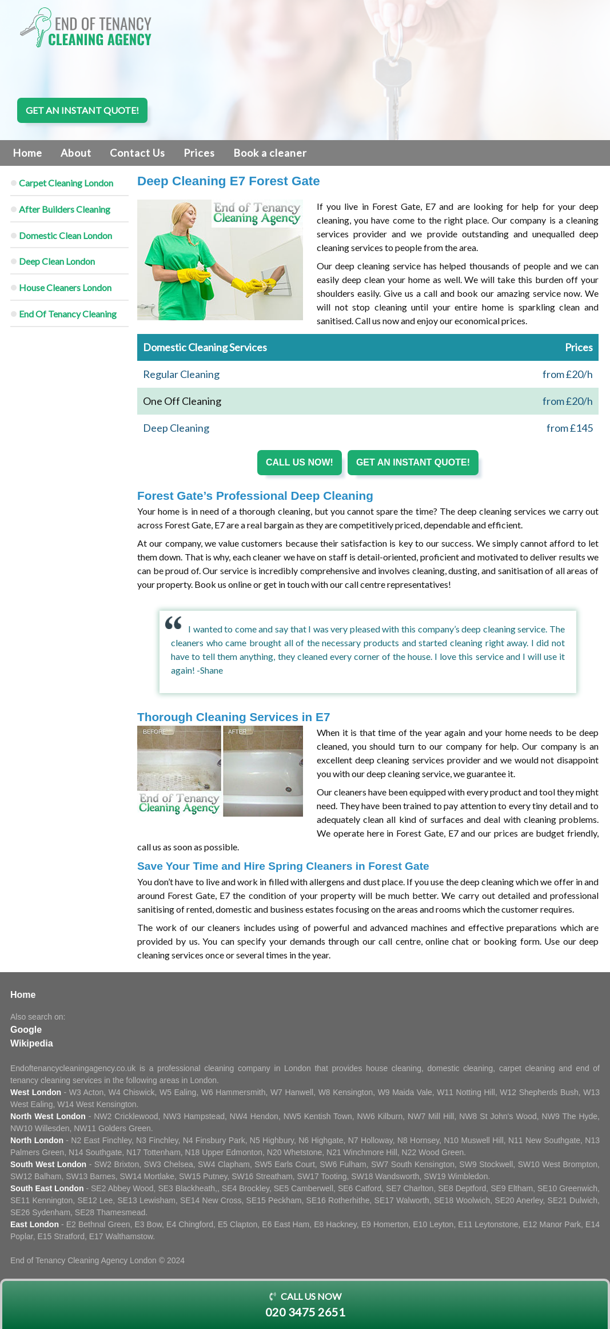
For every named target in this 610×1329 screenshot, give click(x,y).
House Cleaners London (65, 287)
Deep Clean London (57, 261)
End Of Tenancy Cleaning (68, 313)
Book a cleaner (270, 152)
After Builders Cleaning (64, 209)
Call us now (305, 1305)
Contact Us (137, 152)
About (76, 152)
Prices (199, 152)
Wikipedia (31, 1043)
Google (26, 1029)
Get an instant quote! (82, 110)
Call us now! (299, 462)
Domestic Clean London (65, 235)
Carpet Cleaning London (66, 182)
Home (27, 152)
